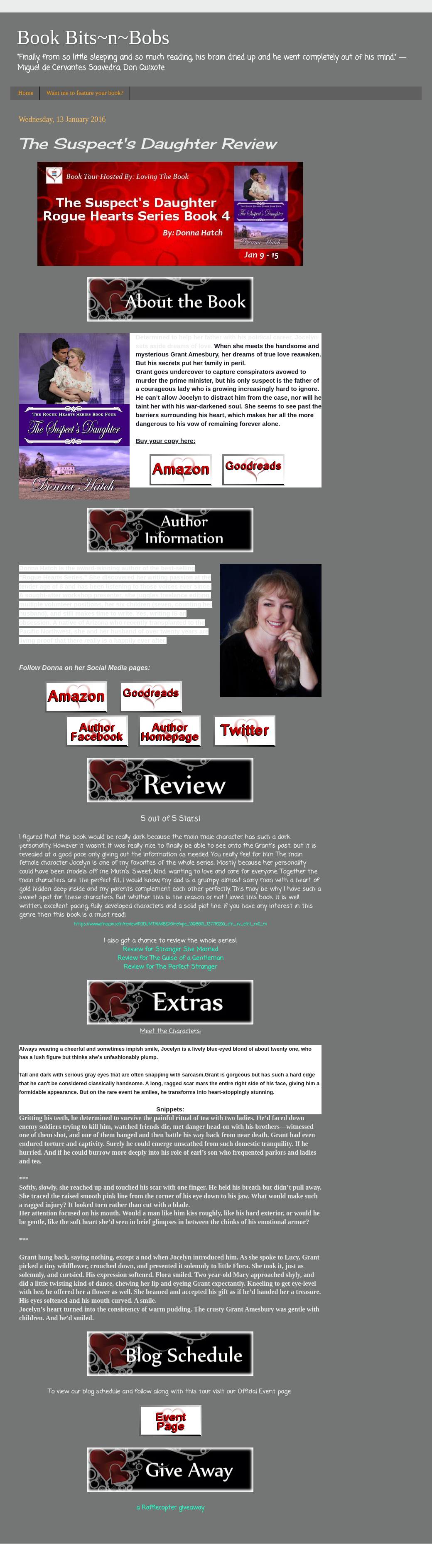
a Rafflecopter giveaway (170, 1507)
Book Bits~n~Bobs (93, 37)
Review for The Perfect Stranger (170, 967)
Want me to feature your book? (84, 92)
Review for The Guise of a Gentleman (170, 958)
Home (26, 92)
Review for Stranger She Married (170, 949)
